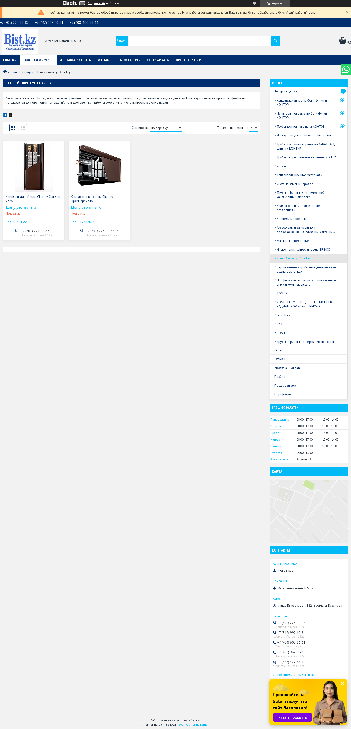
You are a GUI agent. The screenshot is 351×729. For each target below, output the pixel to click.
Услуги (281, 166)
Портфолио (282, 394)
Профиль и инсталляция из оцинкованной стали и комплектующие (306, 282)
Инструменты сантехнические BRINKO (303, 249)
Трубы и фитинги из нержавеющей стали (306, 342)
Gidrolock (283, 315)
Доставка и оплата (75, 60)
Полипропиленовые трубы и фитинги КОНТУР (303, 115)
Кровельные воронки (292, 219)
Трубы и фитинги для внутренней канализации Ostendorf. (300, 195)
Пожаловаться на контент (193, 724)
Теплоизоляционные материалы (300, 175)
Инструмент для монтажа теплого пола (304, 135)
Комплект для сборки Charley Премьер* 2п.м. (92, 198)
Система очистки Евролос (295, 184)
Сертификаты (158, 60)
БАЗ (279, 324)
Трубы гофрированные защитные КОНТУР (307, 157)
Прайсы (279, 377)
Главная (10, 60)
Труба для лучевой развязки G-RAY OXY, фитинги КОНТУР (306, 146)
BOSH (281, 333)
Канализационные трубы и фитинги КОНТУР (302, 102)
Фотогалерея (130, 60)
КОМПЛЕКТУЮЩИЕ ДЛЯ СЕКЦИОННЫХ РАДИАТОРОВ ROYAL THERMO (305, 304)
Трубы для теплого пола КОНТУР (301, 126)
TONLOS (283, 293)
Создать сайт (96, 3)
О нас (278, 350)
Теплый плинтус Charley (293, 258)
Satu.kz (195, 720)
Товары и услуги (36, 60)
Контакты (105, 60)
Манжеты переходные (293, 240)
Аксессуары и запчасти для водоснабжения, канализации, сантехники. (306, 229)
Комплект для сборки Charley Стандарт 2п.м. (33, 198)
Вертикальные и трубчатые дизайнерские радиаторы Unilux (306, 269)
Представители (188, 60)
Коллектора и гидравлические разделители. (298, 208)
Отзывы (279, 359)
